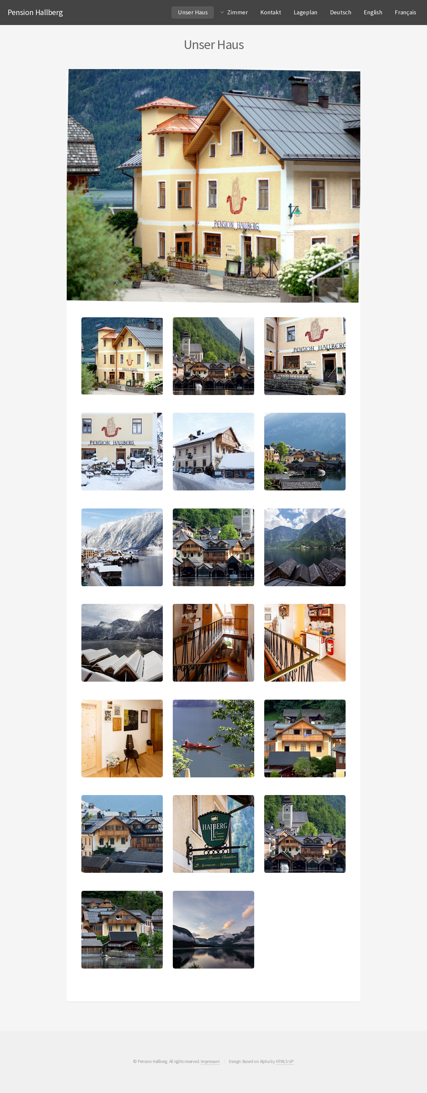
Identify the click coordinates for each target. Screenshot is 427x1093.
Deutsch (340, 12)
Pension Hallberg (35, 12)
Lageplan (305, 12)
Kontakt (270, 12)
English (373, 12)
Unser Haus (196, 11)
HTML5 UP (285, 1061)
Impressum (210, 1061)
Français (405, 12)
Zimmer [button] (237, 12)
